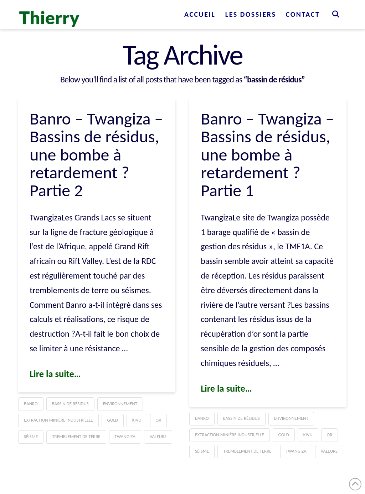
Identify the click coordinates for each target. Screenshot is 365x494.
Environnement (120, 403)
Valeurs (158, 436)
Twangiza (125, 436)
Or (158, 420)
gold (112, 420)
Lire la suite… (55, 374)
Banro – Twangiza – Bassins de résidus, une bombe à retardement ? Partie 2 (96, 154)
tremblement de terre (76, 436)
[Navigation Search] (335, 14)
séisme (31, 436)
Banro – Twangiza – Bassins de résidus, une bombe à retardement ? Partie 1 (267, 154)
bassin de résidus (70, 403)
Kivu (137, 420)
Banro (30, 403)
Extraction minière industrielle (58, 420)
